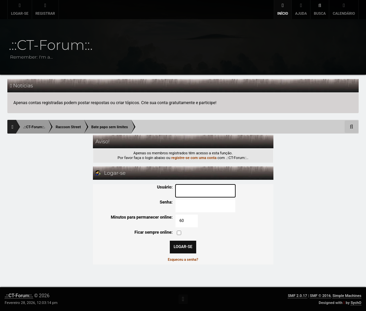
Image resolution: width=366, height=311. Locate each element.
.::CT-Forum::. (19, 295)
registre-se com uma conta (193, 158)
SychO (356, 303)
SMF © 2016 (320, 296)
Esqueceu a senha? (183, 259)
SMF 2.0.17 (297, 296)
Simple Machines (347, 296)
